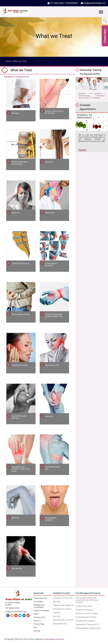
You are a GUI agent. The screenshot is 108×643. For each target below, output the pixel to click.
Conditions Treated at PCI (16, 77)
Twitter (20, 615)
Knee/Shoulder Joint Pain (63, 620)
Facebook (7, 615)
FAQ (35, 627)
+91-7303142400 (57, 3)
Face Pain (57, 613)
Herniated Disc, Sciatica (62, 609)
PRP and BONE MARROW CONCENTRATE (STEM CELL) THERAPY (87, 600)
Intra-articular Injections (85, 621)
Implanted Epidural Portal (86, 617)
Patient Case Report (41, 610)
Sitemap (36, 631)
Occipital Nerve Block (84, 606)
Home (8, 61)
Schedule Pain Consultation (39, 606)
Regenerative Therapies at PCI (88, 624)
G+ (28, 615)
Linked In (24, 615)
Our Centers (38, 602)
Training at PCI (39, 617)
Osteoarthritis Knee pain (63, 598)
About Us (37, 621)
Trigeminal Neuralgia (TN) (63, 605)
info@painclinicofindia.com (94, 3)
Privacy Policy (38, 624)
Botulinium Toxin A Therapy (87, 613)
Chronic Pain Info (40, 598)
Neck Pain (57, 616)
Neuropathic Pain (60, 624)
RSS (12, 615)
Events (36, 614)
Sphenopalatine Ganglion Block (88, 628)
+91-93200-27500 (12, 608)
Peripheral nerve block (84, 610)
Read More (82, 150)
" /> (21, 94)
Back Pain (57, 602)
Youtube (16, 615)
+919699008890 (72, 3)
